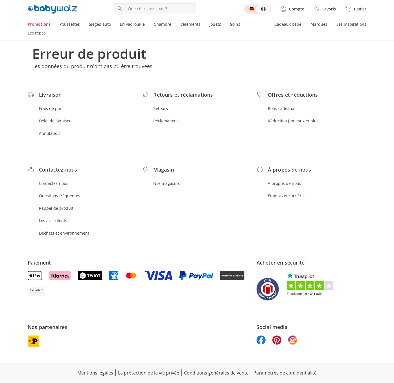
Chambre (162, 24)
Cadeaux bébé (287, 24)
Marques (318, 24)
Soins (235, 24)
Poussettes (70, 24)
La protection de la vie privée (148, 373)
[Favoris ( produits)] (324, 9)
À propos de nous (284, 183)
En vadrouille (132, 24)
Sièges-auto (100, 24)
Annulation (49, 133)
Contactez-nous (53, 183)
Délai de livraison (55, 121)
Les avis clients (53, 220)
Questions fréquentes (59, 195)
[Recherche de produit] (160, 9)
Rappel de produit (56, 208)
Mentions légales (95, 373)
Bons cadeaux (281, 108)
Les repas (37, 33)
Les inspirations (351, 24)
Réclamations (166, 121)
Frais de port (51, 108)
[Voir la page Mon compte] (292, 9)
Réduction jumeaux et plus (293, 121)
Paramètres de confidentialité (285, 373)
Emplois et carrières (287, 195)
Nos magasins (166, 183)
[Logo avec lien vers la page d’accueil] (52, 9)
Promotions (39, 24)
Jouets (215, 24)
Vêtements (190, 24)
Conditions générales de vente (216, 373)
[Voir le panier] (355, 9)
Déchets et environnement (64, 233)
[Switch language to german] (257, 9)
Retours (160, 108)
